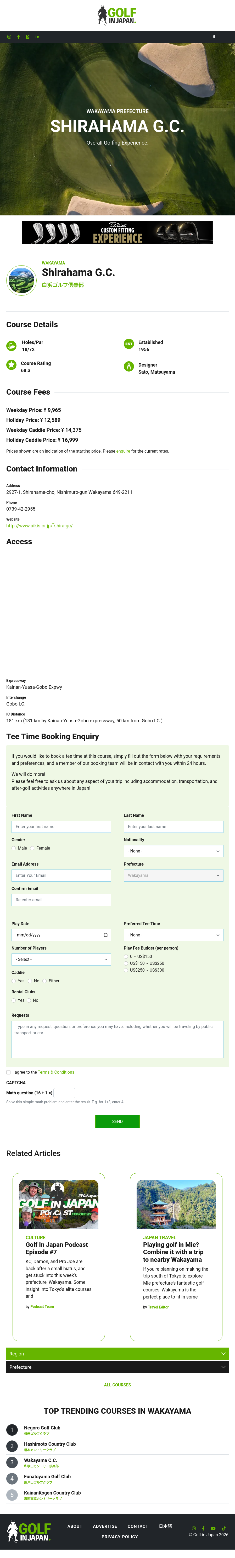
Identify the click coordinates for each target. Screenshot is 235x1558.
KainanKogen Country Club (52, 1493)
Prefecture (134, 864)
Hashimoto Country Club (50, 1444)
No (37, 980)
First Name (22, 815)
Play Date (20, 923)
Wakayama (53, 263)
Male (22, 848)
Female (43, 848)
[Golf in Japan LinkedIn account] (37, 37)
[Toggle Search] (214, 37)
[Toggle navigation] (224, 37)
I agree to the (43, 1072)
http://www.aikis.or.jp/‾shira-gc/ (39, 525)
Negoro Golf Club (42, 1427)
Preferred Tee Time (142, 923)
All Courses (117, 1384)
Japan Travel (159, 1237)
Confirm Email (25, 888)
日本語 (165, 1526)
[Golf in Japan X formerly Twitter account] (27, 37)
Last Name (134, 815)
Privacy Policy (120, 1536)
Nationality (134, 839)
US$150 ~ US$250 (147, 963)
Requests (20, 1015)
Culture (36, 1237)
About (75, 1526)
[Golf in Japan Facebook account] (18, 37)
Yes (21, 980)
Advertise (105, 1526)
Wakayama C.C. (40, 1460)
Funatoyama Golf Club (47, 1476)
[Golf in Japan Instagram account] (9, 37)
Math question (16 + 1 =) (29, 1092)
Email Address (25, 864)
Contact (138, 1526)
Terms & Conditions (56, 1072)
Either (54, 980)
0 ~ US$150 (141, 956)
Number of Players (29, 948)
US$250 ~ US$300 (147, 970)
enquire (123, 451)
